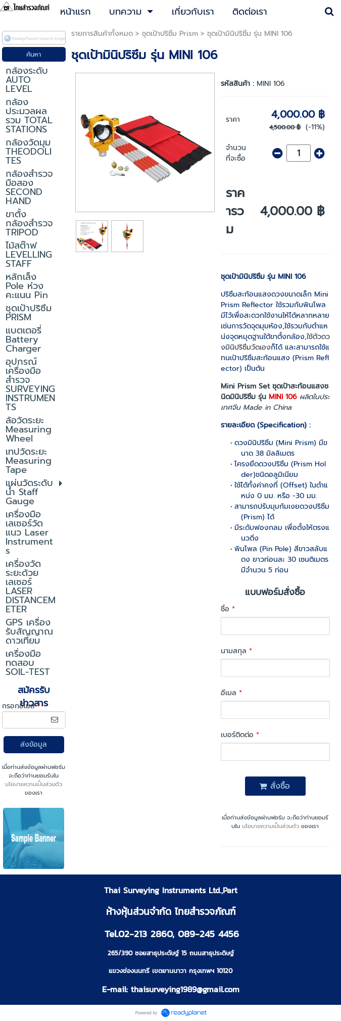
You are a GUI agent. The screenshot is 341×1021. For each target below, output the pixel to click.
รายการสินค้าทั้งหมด (102, 33)
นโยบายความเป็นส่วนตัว (33, 784)
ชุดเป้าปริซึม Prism (170, 33)
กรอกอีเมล (21, 706)
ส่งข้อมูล (33, 744)
